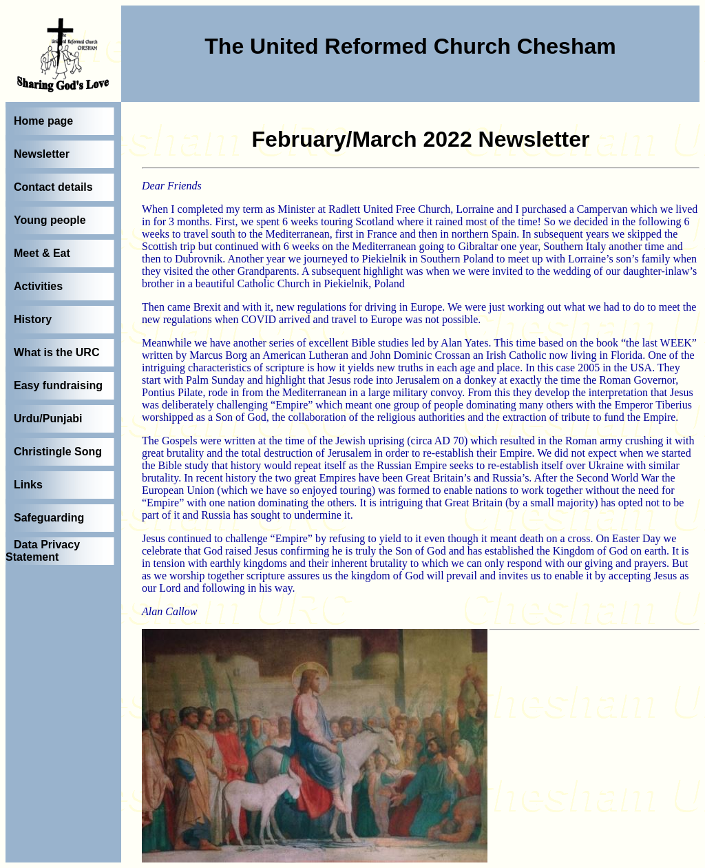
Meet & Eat (42, 253)
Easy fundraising (58, 385)
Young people (50, 220)
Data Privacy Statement (43, 551)
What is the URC (56, 352)
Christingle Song (58, 451)
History (33, 319)
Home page (43, 121)
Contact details (53, 187)
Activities (38, 286)
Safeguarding (49, 518)
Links (28, 484)
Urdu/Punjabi (48, 418)
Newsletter (42, 154)
